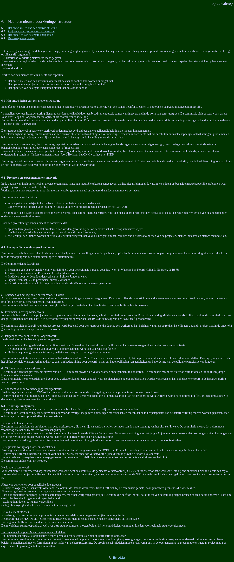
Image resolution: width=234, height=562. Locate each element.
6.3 (3, 247)
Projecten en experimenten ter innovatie (31, 31)
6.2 (3, 177)
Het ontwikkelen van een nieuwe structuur (32, 28)
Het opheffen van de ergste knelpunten (30, 34)
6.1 (3, 100)
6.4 (3, 406)
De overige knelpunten (21, 38)
